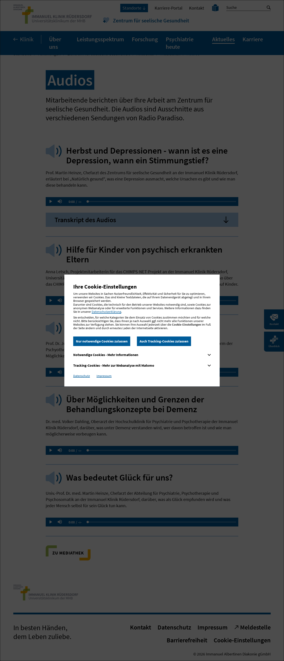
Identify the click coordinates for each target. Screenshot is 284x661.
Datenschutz (81, 376)
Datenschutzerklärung (106, 312)
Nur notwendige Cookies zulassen (102, 341)
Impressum (104, 376)
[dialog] (142, 330)
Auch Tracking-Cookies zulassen (164, 341)
